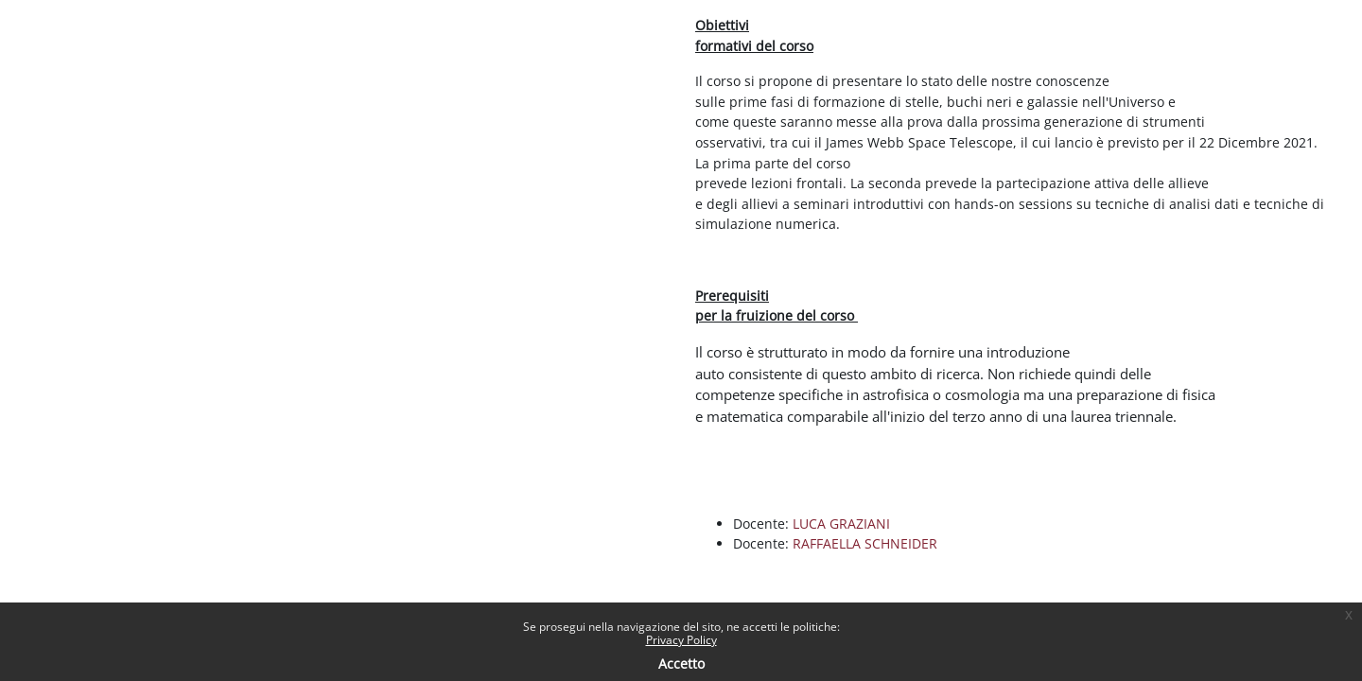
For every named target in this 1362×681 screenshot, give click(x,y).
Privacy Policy (681, 640)
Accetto (681, 663)
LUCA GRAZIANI (841, 524)
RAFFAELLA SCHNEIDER (865, 543)
